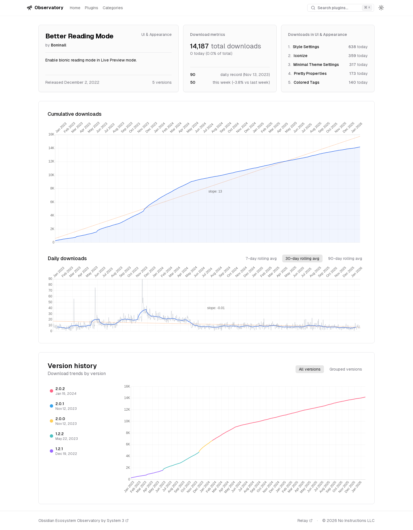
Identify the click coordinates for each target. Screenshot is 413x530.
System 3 (118, 520)
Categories (113, 8)
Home (75, 8)
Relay (305, 520)
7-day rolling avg (261, 258)
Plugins (91, 8)
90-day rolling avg (345, 258)
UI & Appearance (156, 34)
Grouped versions (346, 369)
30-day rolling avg (302, 258)
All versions (310, 369)
